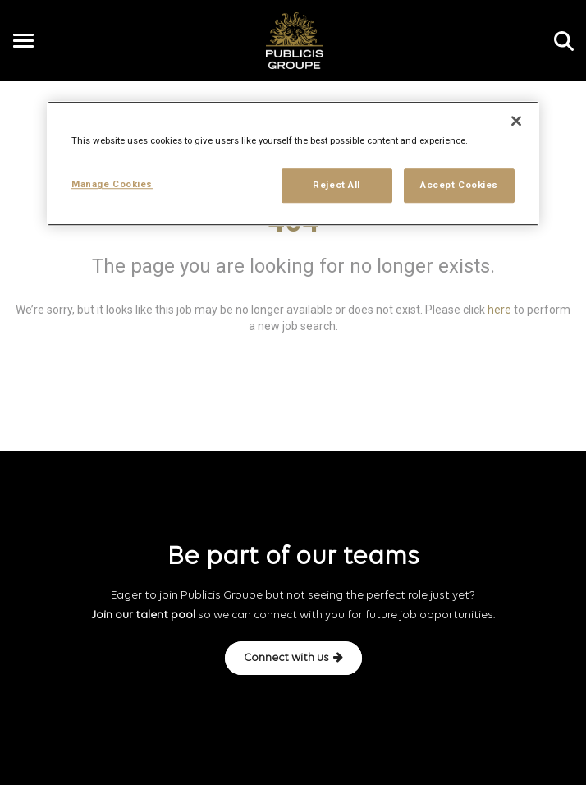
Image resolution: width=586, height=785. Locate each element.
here (499, 309)
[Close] (516, 121)
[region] (293, 164)
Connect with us (293, 657)
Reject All (336, 185)
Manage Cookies (112, 185)
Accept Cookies (459, 185)
